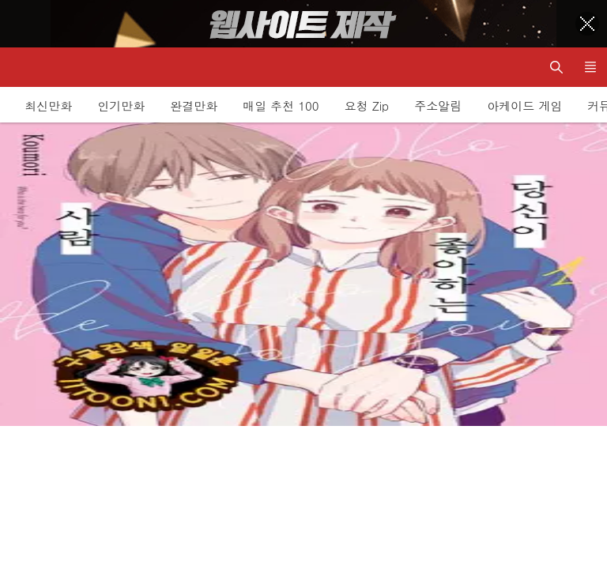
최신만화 (48, 105)
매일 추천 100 (281, 105)
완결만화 (193, 105)
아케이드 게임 (524, 105)
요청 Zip (367, 105)
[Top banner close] (587, 24)
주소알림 (438, 105)
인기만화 (121, 105)
